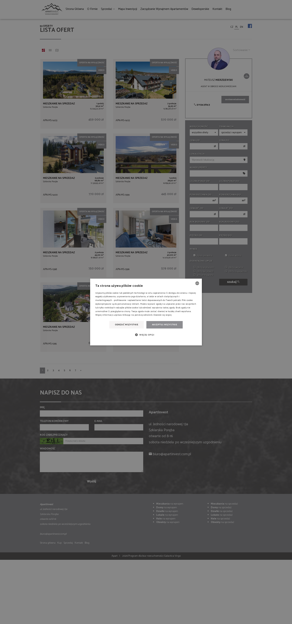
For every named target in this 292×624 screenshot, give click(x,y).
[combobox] (197, 283)
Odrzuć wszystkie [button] (126, 324)
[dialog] (146, 312)
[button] (146, 335)
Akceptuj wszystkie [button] (164, 324)
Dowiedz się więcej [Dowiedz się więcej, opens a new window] (162, 315)
